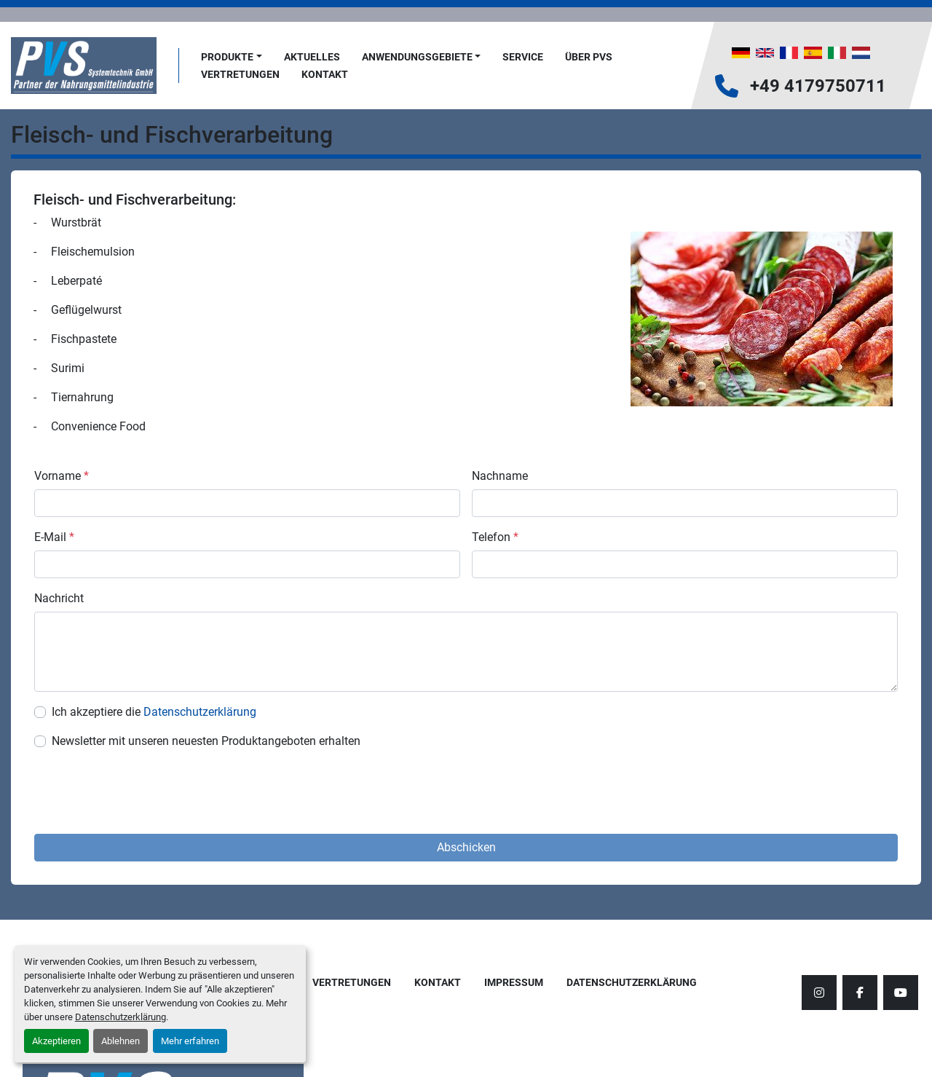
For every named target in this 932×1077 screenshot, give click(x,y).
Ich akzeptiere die (154, 712)
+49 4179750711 (818, 86)
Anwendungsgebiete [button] (417, 57)
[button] (231, 57)
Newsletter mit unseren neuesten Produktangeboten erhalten (206, 741)
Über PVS (588, 57)
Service (522, 57)
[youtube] (900, 992)
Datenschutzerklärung (120, 1016)
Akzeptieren (56, 1040)
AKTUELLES (312, 57)
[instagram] (819, 992)
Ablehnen (120, 1040)
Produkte (227, 57)
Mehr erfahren (190, 1040)
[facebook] (859, 992)
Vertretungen (240, 74)
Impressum (513, 982)
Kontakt (324, 74)
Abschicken (466, 847)
